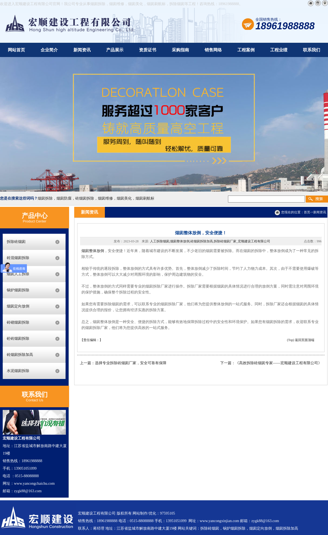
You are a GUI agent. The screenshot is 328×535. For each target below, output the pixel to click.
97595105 (167, 513)
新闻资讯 (319, 212)
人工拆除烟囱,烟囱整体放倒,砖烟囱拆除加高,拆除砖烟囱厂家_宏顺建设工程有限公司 (210, 241)
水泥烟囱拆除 (18, 371)
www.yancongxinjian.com (219, 521)
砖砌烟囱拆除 (18, 322)
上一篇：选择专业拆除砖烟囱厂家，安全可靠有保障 (123, 363)
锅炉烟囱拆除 (18, 290)
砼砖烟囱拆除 (18, 338)
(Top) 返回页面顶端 (300, 340)
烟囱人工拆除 (18, 274)
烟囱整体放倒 (92, 251)
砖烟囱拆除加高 (20, 355)
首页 (307, 212)
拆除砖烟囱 (16, 242)
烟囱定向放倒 (18, 306)
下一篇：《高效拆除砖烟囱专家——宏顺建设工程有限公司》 (271, 363)
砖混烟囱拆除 (18, 258)
